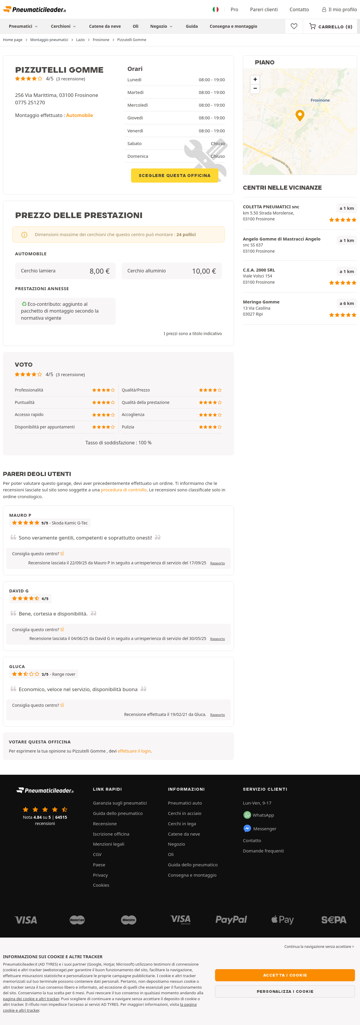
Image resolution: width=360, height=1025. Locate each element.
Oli (135, 26)
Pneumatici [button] (24, 26)
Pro (234, 9)
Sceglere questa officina (174, 175)
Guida (192, 26)
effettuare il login (134, 751)
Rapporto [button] (217, 563)
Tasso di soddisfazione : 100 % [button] (118, 442)
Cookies (101, 885)
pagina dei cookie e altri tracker (31, 998)
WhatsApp (258, 815)
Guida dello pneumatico (118, 813)
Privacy (100, 875)
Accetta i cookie (285, 975)
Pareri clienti (264, 9)
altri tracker (29, 1010)
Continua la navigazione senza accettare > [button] (319, 946)
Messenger (259, 828)
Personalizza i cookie (285, 991)
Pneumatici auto (185, 803)
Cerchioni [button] (64, 26)
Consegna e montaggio (233, 26)
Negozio (162, 26)
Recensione (105, 823)
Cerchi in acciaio (184, 813)
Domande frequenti (263, 851)
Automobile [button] (79, 115)
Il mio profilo (339, 9)
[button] (50, 78)
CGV (97, 854)
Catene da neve (105, 26)
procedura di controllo (124, 490)
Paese (99, 865)
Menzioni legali (108, 844)
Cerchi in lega (182, 823)
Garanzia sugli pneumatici (120, 803)
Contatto (299, 9)
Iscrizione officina (111, 834)
